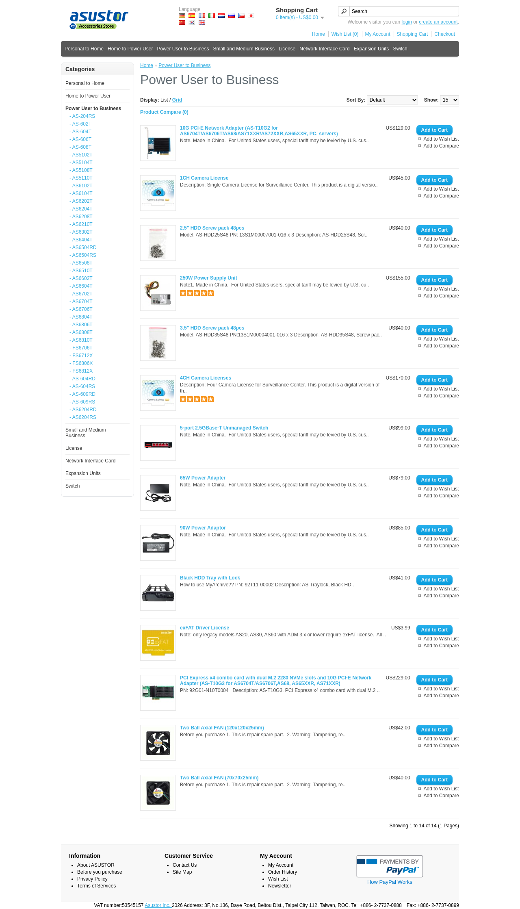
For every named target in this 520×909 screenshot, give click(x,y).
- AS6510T (81, 270)
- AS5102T (81, 155)
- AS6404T (81, 240)
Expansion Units (371, 49)
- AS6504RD (83, 247)
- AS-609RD (82, 394)
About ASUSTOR (96, 865)
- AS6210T (81, 224)
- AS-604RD (82, 379)
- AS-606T (80, 139)
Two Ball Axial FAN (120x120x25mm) (222, 728)
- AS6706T (81, 309)
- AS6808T (81, 332)
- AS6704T (81, 301)
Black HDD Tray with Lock (210, 578)
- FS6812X (81, 371)
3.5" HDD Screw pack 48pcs (212, 328)
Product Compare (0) (164, 112)
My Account (377, 34)
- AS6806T (81, 325)
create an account (438, 22)
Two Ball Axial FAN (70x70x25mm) (219, 778)
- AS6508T (81, 263)
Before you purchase (99, 872)
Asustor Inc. (158, 905)
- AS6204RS (82, 417)
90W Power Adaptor (203, 528)
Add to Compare (441, 146)
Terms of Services (96, 886)
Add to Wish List (441, 139)
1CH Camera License (204, 178)
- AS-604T (80, 132)
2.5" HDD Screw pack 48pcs (212, 228)
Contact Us (185, 865)
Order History (282, 872)
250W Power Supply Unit (208, 278)
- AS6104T (81, 193)
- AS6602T (81, 278)
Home (318, 34)
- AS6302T (81, 232)
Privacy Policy (92, 879)
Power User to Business (183, 49)
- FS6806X (81, 363)
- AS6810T (81, 340)
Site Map (182, 872)
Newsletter (279, 886)
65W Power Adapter (202, 478)
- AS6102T (81, 186)
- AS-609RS (82, 402)
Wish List (278, 879)
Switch (400, 49)
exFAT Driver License (204, 628)
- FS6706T (81, 348)
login (407, 22)
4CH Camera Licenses (205, 378)
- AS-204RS (82, 116)
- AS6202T (81, 201)
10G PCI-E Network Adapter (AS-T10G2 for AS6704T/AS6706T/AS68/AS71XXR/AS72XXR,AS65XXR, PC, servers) (259, 131)
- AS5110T (81, 178)
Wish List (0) (345, 34)
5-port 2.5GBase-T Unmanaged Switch (224, 428)
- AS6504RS (82, 255)
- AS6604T (81, 286)
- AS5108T (81, 170)
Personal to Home (84, 49)
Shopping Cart (412, 34)
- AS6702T (81, 294)
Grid (177, 100)
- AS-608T (80, 147)
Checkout (444, 34)
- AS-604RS (82, 386)
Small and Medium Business (243, 49)
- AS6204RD (83, 409)
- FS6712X (81, 355)
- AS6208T (81, 216)
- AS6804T (81, 317)
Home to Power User (130, 49)
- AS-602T (80, 124)
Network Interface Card (324, 49)
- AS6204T (81, 209)
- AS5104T (81, 162)
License (287, 49)
